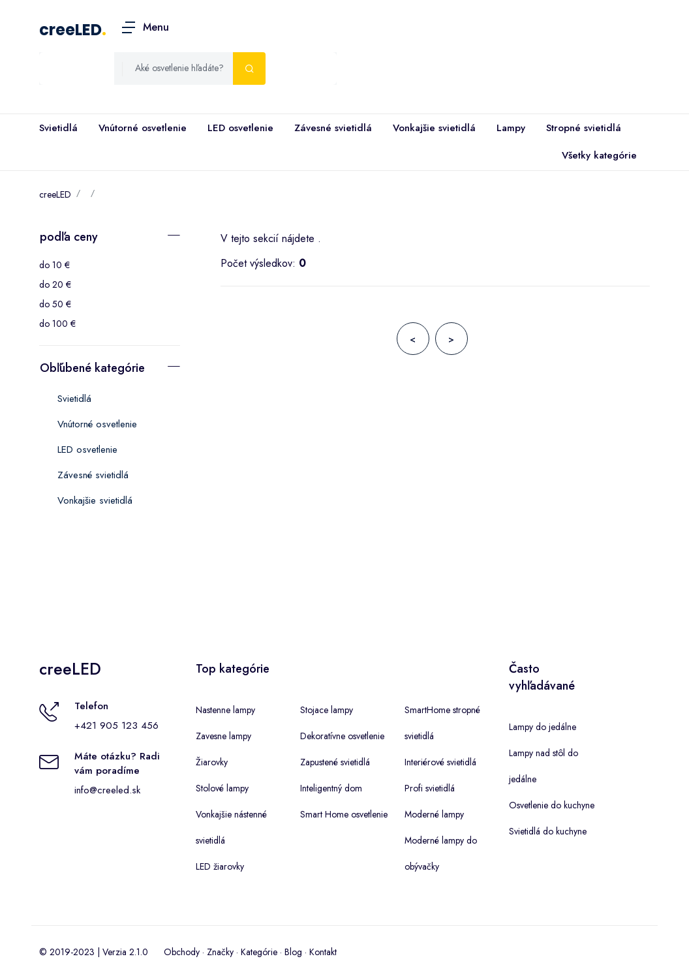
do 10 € (54, 264)
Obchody (182, 951)
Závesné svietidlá (333, 128)
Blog (293, 951)
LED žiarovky (220, 866)
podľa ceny (69, 236)
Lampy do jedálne (542, 726)
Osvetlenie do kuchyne (551, 805)
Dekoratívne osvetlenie (342, 735)
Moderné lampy (434, 814)
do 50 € (55, 304)
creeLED (70, 29)
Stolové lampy (222, 788)
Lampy (511, 128)
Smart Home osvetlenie (344, 814)
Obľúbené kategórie (92, 367)
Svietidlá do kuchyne (548, 831)
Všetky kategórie (597, 156)
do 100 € (57, 323)
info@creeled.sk (107, 790)
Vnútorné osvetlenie (143, 128)
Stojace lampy (326, 709)
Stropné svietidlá (583, 128)
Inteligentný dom (331, 788)
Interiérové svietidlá (440, 762)
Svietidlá (58, 128)
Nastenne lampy (225, 709)
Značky (220, 951)
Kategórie (259, 951)
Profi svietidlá (430, 788)
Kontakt (323, 951)
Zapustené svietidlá (335, 762)
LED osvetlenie (240, 128)
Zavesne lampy (223, 735)
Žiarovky (212, 762)
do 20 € (55, 284)
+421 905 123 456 (116, 725)
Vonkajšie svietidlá (434, 128)
